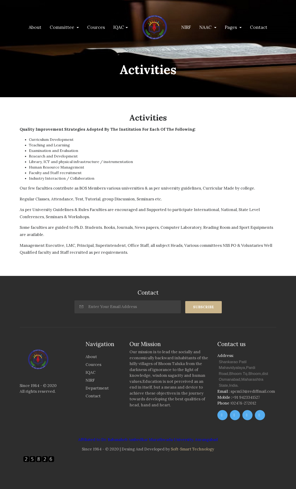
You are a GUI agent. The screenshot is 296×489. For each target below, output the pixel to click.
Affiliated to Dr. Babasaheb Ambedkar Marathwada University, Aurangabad (148, 439)
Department (97, 388)
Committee (62, 27)
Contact (258, 27)
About (36, 27)
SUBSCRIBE (203, 307)
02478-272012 (243, 403)
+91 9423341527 (246, 397)
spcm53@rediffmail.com (253, 391)
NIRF (186, 27)
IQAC (118, 27)
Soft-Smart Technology (192, 449)
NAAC (206, 27)
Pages (231, 27)
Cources (96, 27)
